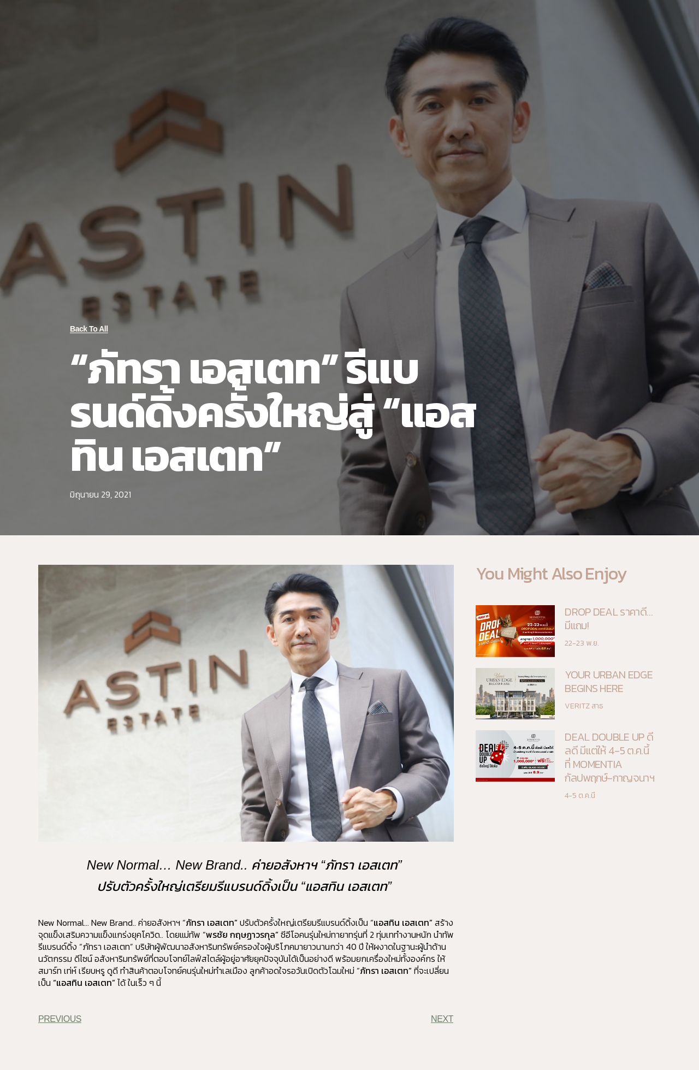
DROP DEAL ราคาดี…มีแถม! (609, 619)
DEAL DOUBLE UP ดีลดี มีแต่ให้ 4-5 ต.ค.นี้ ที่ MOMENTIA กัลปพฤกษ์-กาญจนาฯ (609, 757)
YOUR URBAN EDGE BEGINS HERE (609, 681)
